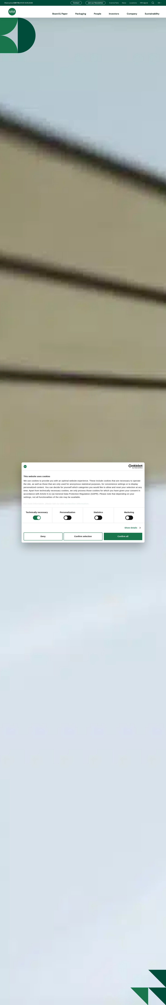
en (160, 3)
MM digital (144, 3)
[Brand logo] (10, 11)
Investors (114, 13)
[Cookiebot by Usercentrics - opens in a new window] (131, 466)
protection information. (77, 503)
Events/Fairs (114, 3)
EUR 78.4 (17, 3)
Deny (42, 536)
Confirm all (122, 536)
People (97, 13)
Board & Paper (60, 13)
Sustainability (152, 13)
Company (132, 13)
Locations (133, 3)
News (124, 3)
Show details (130, 528)
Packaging (80, 13)
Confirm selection (83, 536)
